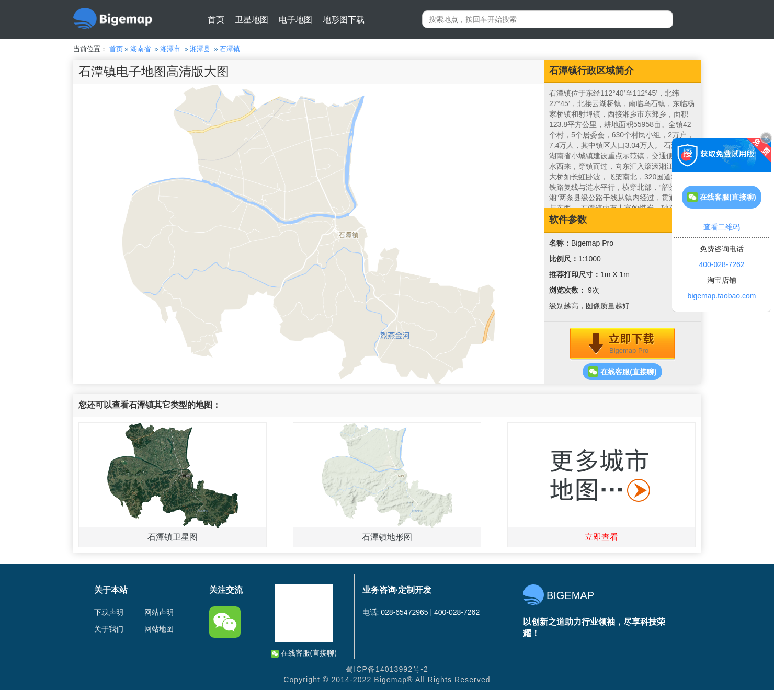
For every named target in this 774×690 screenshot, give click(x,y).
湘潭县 (200, 49)
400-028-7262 (721, 264)
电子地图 (295, 19)
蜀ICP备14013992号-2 (387, 669)
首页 (216, 19)
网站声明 (159, 612)
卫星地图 (251, 19)
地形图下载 (344, 19)
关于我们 (108, 629)
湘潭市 (170, 49)
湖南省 (140, 49)
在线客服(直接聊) (622, 371)
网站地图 (159, 629)
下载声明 (108, 612)
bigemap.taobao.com (722, 296)
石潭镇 (230, 49)
